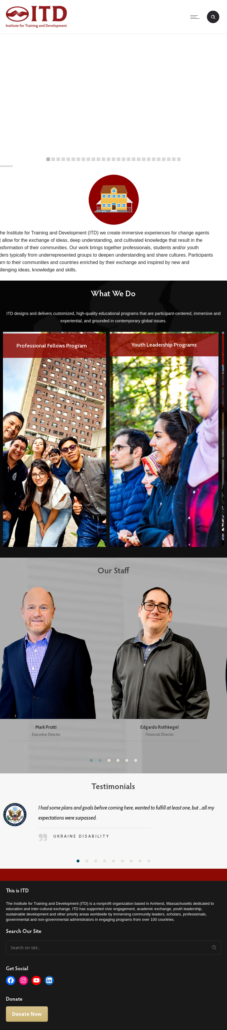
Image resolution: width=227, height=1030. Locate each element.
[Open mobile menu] (196, 17)
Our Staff (108, 570)
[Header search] (213, 17)
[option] (57, 435)
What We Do (108, 293)
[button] (91, 760)
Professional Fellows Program (57, 345)
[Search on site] (113, 948)
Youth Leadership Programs (169, 345)
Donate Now (27, 1014)
